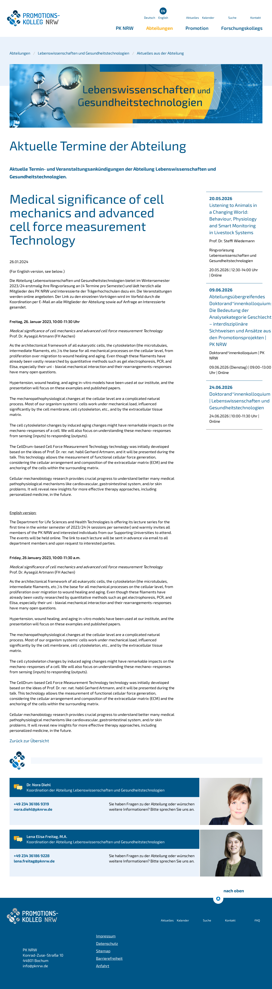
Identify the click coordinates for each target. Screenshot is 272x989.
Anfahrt (102, 965)
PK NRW (124, 28)
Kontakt (255, 17)
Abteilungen (159, 28)
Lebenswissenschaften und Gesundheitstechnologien (83, 53)
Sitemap (103, 951)
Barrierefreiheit (109, 958)
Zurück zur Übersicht (29, 740)
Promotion (197, 28)
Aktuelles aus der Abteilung (160, 53)
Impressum (106, 936)
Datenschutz (107, 943)
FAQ (257, 920)
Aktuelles (192, 17)
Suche (232, 17)
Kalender (208, 17)
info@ (35, 965)
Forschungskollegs (241, 28)
